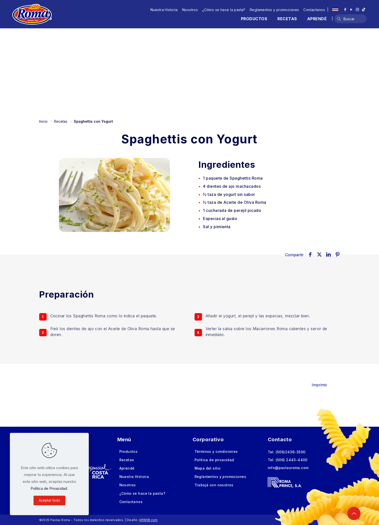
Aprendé (127, 468)
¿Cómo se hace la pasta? (223, 10)
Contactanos (314, 10)
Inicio (43, 121)
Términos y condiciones (216, 451)
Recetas (60, 121)
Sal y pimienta (217, 226)
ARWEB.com (148, 520)
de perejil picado (232, 210)
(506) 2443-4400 (291, 460)
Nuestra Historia (164, 10)
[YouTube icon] (351, 9)
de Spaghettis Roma (233, 178)
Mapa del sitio (208, 468)
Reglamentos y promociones (274, 10)
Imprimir (323, 384)
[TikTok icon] (363, 9)
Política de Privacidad (49, 488)
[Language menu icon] (335, 9)
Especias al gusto (220, 218)
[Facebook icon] (345, 9)
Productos (128, 451)
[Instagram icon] (357, 9)
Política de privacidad (214, 460)
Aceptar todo (49, 500)
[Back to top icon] (354, 513)
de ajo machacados (232, 186)
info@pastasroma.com (288, 468)
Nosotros (190, 10)
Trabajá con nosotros (214, 485)
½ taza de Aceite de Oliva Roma (234, 202)
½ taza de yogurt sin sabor (229, 194)
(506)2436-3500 (291, 452)
